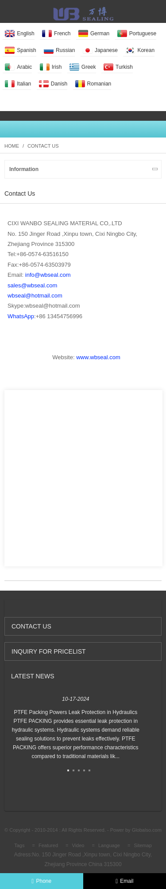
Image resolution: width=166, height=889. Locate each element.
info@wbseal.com (48, 275)
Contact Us (43, 146)
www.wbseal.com (98, 357)
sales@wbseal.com (32, 285)
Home (11, 146)
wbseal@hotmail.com (35, 295)
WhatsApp (21, 316)
